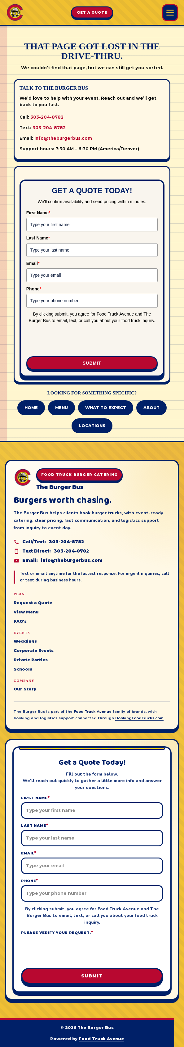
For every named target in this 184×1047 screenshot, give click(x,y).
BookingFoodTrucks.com (139, 718)
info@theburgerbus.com (63, 138)
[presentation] (67, 339)
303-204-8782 (47, 117)
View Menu (26, 612)
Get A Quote (92, 12)
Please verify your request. (57, 932)
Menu (61, 407)
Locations (92, 425)
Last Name (38, 237)
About (151, 407)
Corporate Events (34, 650)
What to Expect (105, 407)
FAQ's (20, 621)
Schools (23, 669)
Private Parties (31, 660)
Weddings (25, 641)
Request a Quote (33, 602)
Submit (92, 363)
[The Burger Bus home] (15, 12)
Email (33, 263)
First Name (38, 212)
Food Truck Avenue (93, 711)
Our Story (25, 689)
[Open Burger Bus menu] (170, 12)
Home (31, 407)
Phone (33, 288)
